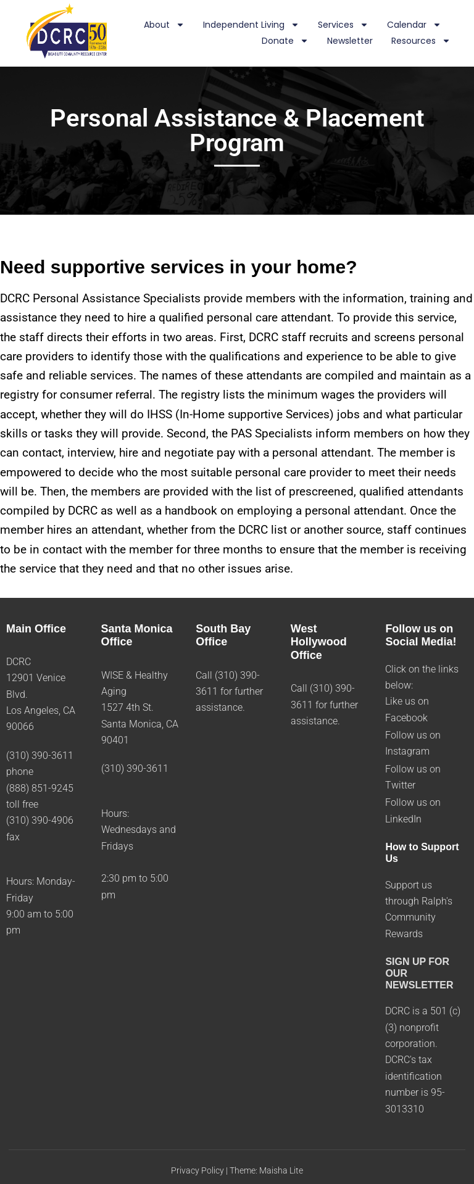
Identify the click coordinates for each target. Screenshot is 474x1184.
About (164, 25)
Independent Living (251, 25)
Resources (421, 41)
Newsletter (350, 41)
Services (343, 25)
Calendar (414, 25)
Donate (285, 41)
